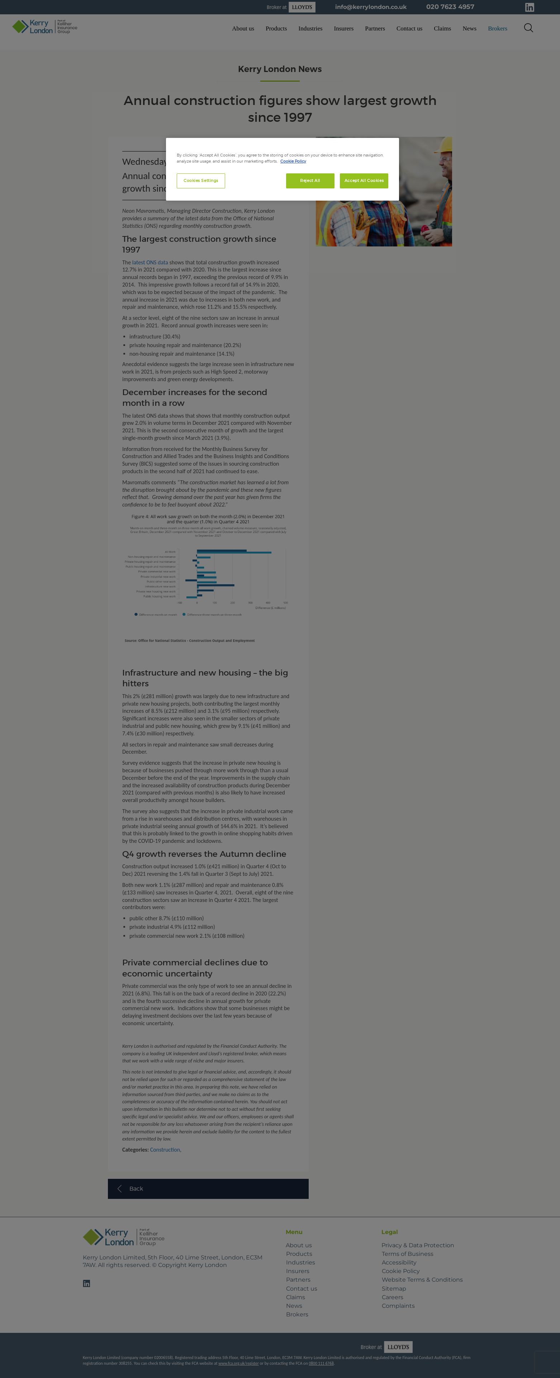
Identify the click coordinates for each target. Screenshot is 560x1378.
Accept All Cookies (364, 180)
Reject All (310, 180)
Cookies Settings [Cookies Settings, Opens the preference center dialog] (201, 180)
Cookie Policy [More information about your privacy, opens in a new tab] (293, 161)
